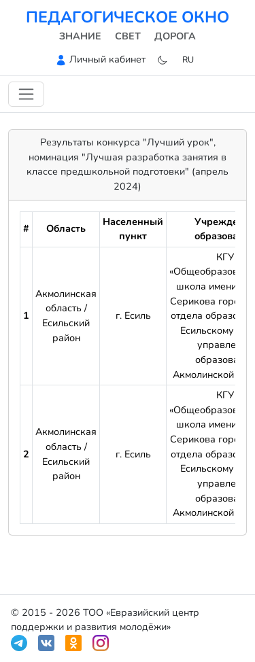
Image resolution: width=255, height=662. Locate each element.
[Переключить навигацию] (26, 94)
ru (188, 59)
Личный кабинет (107, 59)
